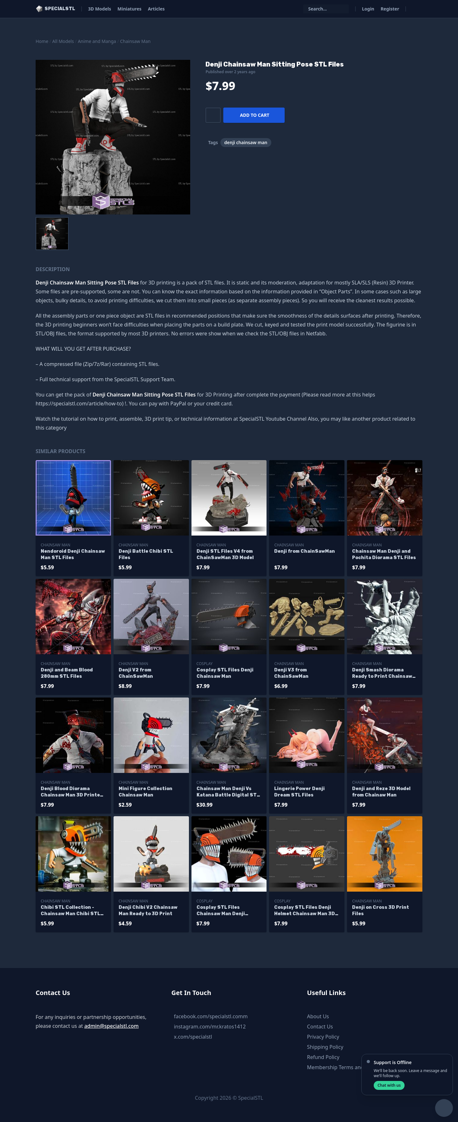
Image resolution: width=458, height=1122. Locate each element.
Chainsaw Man (135, 41)
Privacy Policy (323, 1036)
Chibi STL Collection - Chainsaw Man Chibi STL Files (70, 911)
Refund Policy (323, 1057)
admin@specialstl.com (111, 1025)
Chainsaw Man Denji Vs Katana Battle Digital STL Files (228, 792)
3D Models (99, 9)
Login (368, 9)
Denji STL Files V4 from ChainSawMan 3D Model (225, 554)
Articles (156, 9)
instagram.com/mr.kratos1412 (210, 1026)
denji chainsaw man (245, 142)
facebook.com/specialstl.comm (211, 1016)
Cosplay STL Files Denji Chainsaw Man (225, 673)
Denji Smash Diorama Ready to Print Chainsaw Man (382, 673)
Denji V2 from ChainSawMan (136, 673)
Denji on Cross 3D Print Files (380, 910)
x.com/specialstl (193, 1036)
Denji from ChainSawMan (304, 551)
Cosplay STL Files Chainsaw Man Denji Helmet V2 (221, 911)
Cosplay (205, 663)
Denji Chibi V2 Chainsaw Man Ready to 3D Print (148, 910)
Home (42, 41)
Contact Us (320, 1026)
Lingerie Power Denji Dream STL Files (299, 792)
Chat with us (389, 1085)
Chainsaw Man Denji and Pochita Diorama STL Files (384, 554)
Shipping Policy (325, 1046)
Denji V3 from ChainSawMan (291, 673)
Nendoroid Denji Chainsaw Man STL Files (73, 554)
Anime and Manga (97, 41)
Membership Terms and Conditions (349, 1067)
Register (390, 9)
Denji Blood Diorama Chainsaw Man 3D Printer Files (71, 792)
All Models (63, 41)
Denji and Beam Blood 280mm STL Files (67, 673)
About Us (318, 1016)
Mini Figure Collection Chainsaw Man (145, 792)
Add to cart (254, 115)
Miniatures (129, 9)
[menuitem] (52, 233)
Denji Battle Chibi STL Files (146, 554)
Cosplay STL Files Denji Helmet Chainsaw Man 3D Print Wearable (304, 911)
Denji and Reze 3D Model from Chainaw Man (381, 792)
